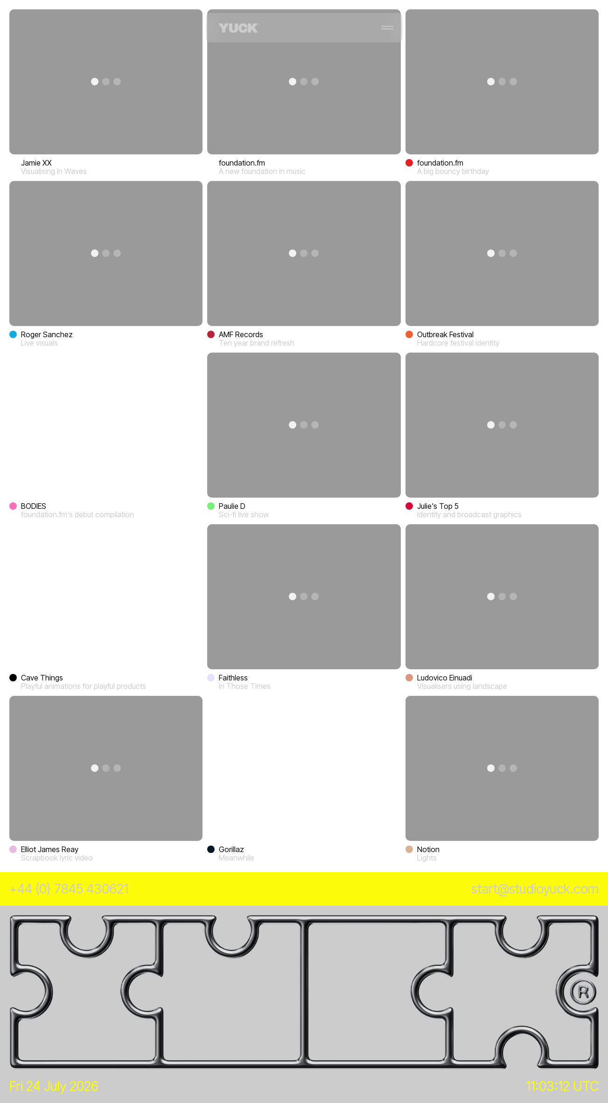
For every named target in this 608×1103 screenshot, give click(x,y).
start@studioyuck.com (535, 889)
